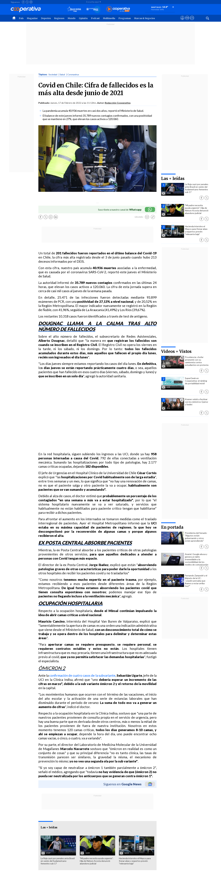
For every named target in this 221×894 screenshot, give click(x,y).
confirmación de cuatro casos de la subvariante (82, 675)
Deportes (46, 18)
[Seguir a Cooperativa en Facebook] (23, 2)
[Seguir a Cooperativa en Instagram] (31, 2)
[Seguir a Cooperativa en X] (27, 2)
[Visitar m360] (187, 20)
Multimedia (109, 18)
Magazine (32, 18)
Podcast (95, 18)
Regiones (59, 18)
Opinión (83, 18)
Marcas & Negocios (144, 18)
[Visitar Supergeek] (192, 20)
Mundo (72, 18)
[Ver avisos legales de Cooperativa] (182, 20)
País (21, 18)
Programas (124, 18)
